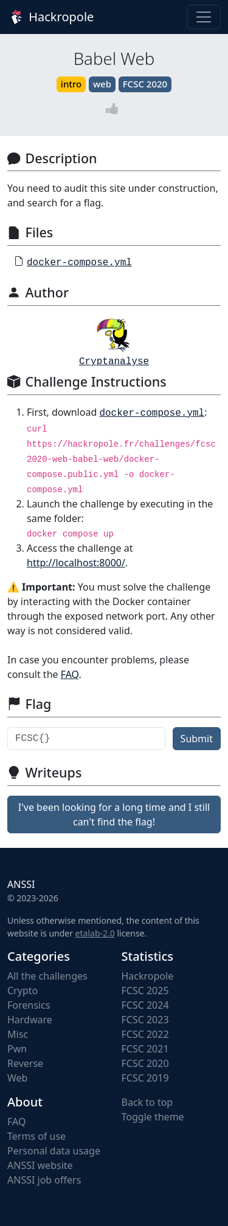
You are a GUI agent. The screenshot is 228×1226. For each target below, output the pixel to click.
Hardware (29, 1019)
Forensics (28, 1005)
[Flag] (86, 738)
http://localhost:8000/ (76, 562)
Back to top (147, 1102)
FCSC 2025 (145, 990)
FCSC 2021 (145, 1048)
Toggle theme (153, 1116)
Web (17, 1078)
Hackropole (50, 17)
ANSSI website (40, 1165)
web (102, 84)
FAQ (70, 674)
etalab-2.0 (95, 933)
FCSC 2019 (145, 1078)
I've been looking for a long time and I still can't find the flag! (114, 814)
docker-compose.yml (79, 262)
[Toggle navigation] (204, 17)
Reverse (25, 1063)
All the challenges (47, 976)
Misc (17, 1034)
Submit (197, 738)
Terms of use (36, 1136)
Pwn (17, 1048)
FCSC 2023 (145, 1019)
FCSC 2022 (145, 1034)
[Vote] (114, 109)
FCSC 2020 (145, 84)
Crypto (22, 990)
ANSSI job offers (44, 1180)
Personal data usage (53, 1150)
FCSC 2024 (145, 1005)
